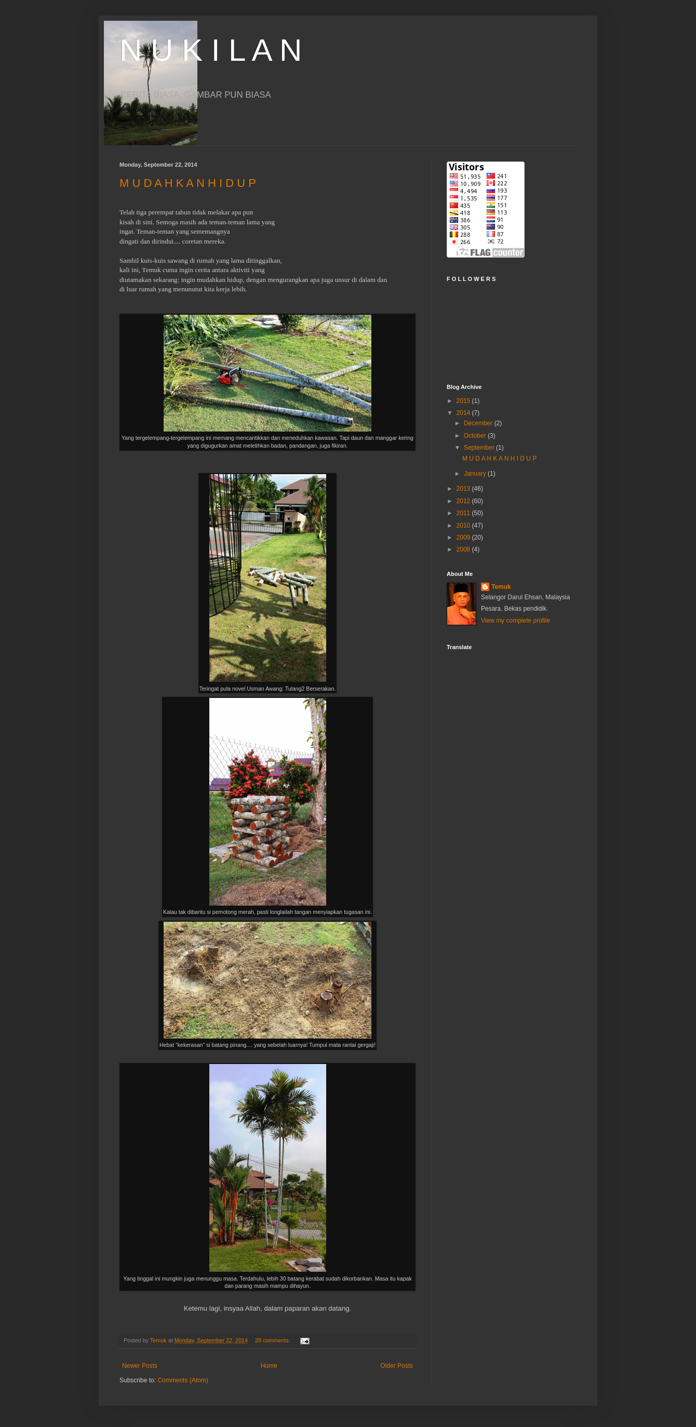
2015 (464, 401)
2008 (464, 549)
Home (269, 1365)
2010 (464, 525)
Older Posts (396, 1365)
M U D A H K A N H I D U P (187, 183)
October (476, 435)
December (479, 423)
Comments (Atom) (182, 1380)
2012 (464, 501)
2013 (464, 488)
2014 (464, 412)
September (480, 447)
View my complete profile (515, 620)
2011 (464, 513)
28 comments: (273, 1340)
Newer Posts (139, 1365)
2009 (464, 537)
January (476, 473)
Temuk (501, 586)
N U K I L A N (210, 50)
